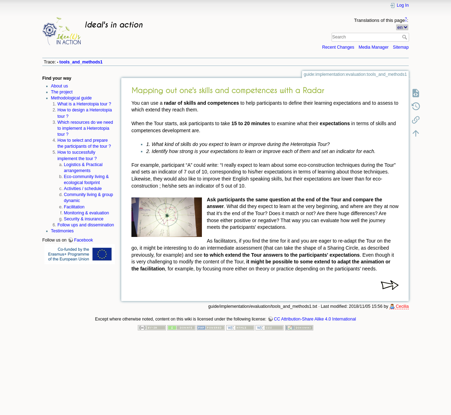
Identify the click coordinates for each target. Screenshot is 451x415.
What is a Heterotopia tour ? (84, 104)
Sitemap (401, 47)
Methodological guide (71, 98)
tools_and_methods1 (81, 62)
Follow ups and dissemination (85, 224)
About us (59, 86)
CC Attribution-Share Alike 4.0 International (315, 319)
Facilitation (74, 207)
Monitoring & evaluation (86, 212)
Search (405, 37)
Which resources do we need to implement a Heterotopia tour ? (85, 128)
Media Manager (374, 47)
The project (62, 92)
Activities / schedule (83, 188)
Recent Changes (338, 47)
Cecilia (402, 306)
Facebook (83, 240)
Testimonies (62, 230)
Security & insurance (83, 218)
